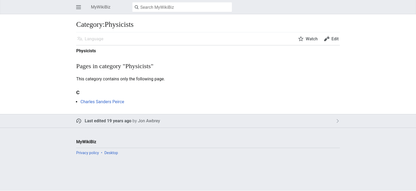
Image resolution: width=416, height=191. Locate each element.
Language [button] (94, 38)
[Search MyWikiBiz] (182, 7)
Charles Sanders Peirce (102, 101)
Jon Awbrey (149, 120)
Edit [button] (335, 38)
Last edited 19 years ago (108, 120)
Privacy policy (87, 153)
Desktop (111, 153)
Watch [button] (312, 38)
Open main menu (80, 9)
